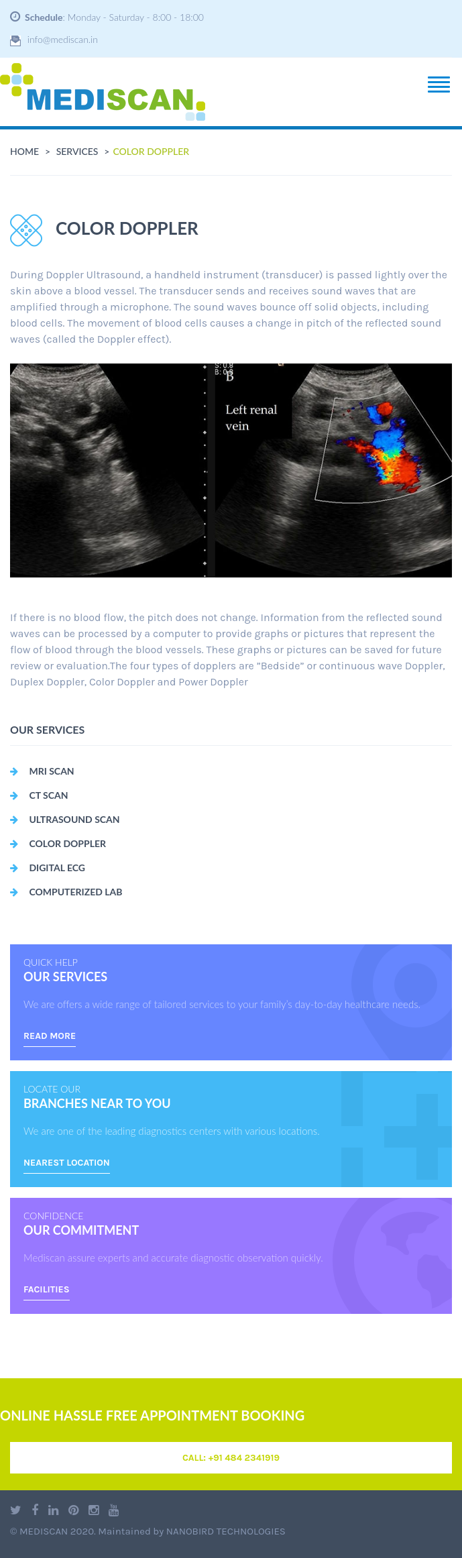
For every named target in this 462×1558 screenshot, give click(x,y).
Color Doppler (58, 843)
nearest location (66, 1162)
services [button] (77, 151)
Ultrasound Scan (65, 819)
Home (24, 151)
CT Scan (39, 795)
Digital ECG (47, 867)
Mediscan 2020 (56, 1531)
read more (49, 1036)
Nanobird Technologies (226, 1531)
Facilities (46, 1289)
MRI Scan (42, 771)
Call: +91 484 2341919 (231, 1457)
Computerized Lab (66, 891)
